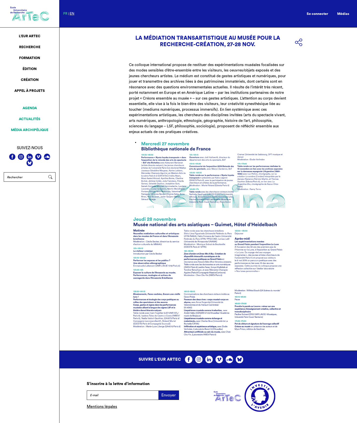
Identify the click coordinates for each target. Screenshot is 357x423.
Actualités (29, 119)
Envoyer (168, 395)
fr (65, 13)
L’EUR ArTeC (29, 36)
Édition (30, 69)
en (72, 13)
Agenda (30, 108)
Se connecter (317, 14)
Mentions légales (102, 407)
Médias (343, 14)
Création (30, 80)
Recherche (29, 47)
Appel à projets (29, 91)
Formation (29, 58)
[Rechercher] (24, 177)
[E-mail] (122, 395)
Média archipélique (29, 130)
